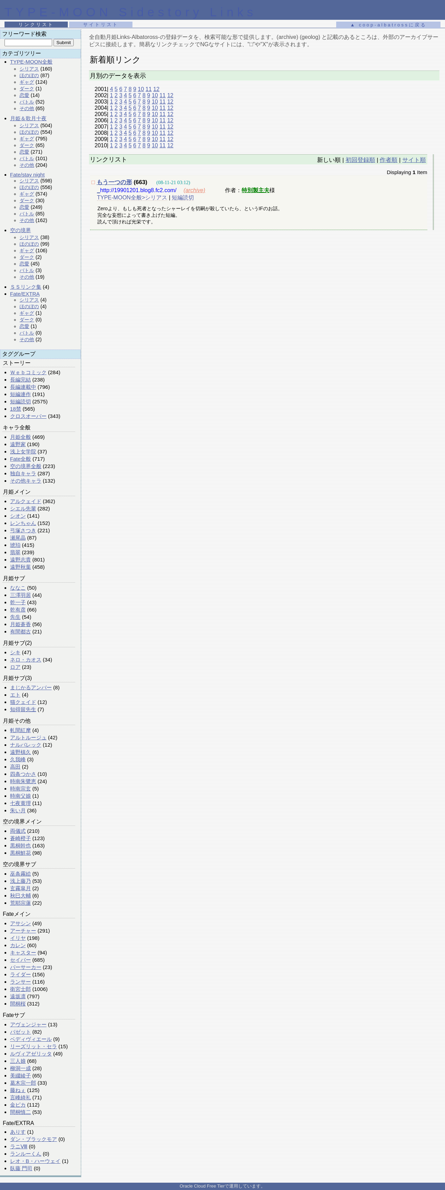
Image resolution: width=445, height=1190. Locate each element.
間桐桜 (18, 1004)
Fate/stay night (27, 175)
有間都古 (20, 631)
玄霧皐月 (20, 888)
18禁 (15, 409)
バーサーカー (25, 967)
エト (15, 695)
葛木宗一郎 (23, 1083)
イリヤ (18, 938)
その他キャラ (25, 481)
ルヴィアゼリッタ (31, 1054)
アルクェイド (25, 501)
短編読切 (20, 401)
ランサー (20, 982)
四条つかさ (23, 774)
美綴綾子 (20, 1075)
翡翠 (15, 552)
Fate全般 (20, 459)
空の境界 (20, 230)
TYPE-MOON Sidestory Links (131, 12)
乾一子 (18, 602)
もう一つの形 (114, 182)
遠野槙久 (20, 752)
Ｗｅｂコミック (28, 372)
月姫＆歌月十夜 (28, 118)
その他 (26, 108)
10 (141, 89)
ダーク (26, 88)
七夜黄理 (20, 803)
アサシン (20, 923)
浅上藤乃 (20, 881)
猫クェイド (23, 702)
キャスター (23, 952)
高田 (15, 767)
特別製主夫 (255, 190)
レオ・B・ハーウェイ (35, 1161)
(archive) (194, 190)
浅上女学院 (23, 451)
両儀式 (18, 831)
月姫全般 (20, 437)
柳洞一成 (20, 1068)
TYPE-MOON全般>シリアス (132, 197)
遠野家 (18, 444)
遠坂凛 (18, 996)
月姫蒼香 (20, 624)
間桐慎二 (20, 1112)
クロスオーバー (28, 416)
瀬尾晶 (18, 538)
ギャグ (26, 82)
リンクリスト (36, 24)
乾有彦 (18, 610)
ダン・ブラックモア (33, 1139)
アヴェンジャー (28, 1024)
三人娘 (18, 1061)
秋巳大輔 (20, 895)
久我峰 (18, 759)
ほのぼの (29, 75)
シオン (18, 516)
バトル (26, 102)
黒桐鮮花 (20, 853)
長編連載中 (23, 387)
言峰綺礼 (20, 1097)
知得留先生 (23, 709)
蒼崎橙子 (20, 838)
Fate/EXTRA (25, 294)
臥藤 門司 (21, 1168)
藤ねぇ (18, 1090)
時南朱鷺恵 (23, 781)
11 (149, 89)
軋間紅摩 (20, 730)
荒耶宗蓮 (20, 903)
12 (156, 89)
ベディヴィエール (31, 1039)
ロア (15, 667)
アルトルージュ (28, 737)
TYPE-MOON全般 (31, 62)
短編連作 (20, 394)
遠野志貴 (20, 560)
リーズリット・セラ (33, 1046)
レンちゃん (23, 523)
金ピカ (18, 1105)
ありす (18, 1132)
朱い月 (18, 810)
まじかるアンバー (31, 687)
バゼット (20, 1032)
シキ (15, 652)
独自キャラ (23, 473)
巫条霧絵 (20, 874)
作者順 (388, 160)
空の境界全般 (25, 466)
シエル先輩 (23, 508)
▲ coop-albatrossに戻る (388, 24)
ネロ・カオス (25, 660)
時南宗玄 (20, 788)
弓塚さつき (23, 530)
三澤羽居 (20, 595)
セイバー (20, 960)
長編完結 (20, 380)
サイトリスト (101, 24)
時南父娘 (20, 796)
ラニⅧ (18, 1146)
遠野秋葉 (20, 567)
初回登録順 (360, 160)
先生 (15, 617)
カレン (18, 945)
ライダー (20, 974)
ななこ (18, 588)
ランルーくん (25, 1154)
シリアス (29, 69)
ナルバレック (25, 745)
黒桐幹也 (20, 845)
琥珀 (15, 545)
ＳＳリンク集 (25, 287)
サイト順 (414, 160)
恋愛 (24, 95)
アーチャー (23, 931)
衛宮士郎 (20, 989)
